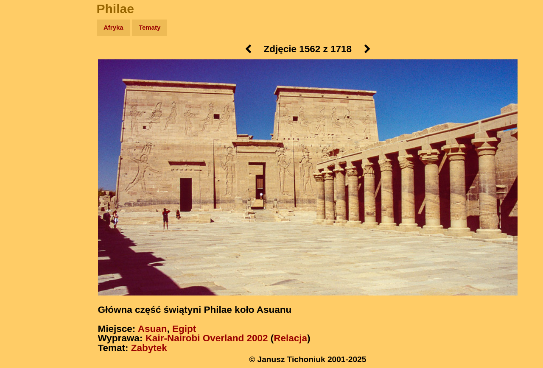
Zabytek (149, 348)
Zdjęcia (25, 77)
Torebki (25, 174)
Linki (21, 158)
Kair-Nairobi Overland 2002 (207, 338)
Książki (25, 109)
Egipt (184, 328)
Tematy (149, 27)
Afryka (113, 27)
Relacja (290, 338)
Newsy (24, 93)
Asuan (152, 328)
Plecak (24, 142)
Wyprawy (28, 60)
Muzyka (26, 125)
